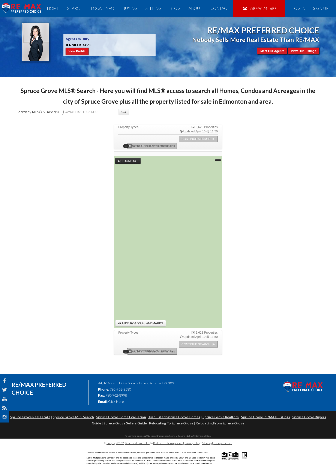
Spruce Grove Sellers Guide (125, 423)
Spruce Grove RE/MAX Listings (265, 417)
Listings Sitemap (222, 443)
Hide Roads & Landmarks (140, 323)
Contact (219, 8)
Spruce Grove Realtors (220, 417)
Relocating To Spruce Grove (171, 423)
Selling (153, 8)
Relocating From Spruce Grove (220, 423)
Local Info (102, 8)
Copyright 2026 (115, 443)
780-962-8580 (259, 8)
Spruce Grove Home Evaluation (121, 417)
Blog (175, 8)
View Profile (77, 51)
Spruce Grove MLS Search (73, 417)
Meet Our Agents (272, 51)
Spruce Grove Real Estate (30, 417)
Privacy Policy (192, 443)
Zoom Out (128, 161)
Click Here (116, 401)
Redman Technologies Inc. (168, 443)
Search (75, 8)
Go (123, 112)
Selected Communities (150, 146)
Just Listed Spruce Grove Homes (174, 417)
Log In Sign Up (310, 8)
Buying (129, 8)
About (195, 8)
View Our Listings (303, 51)
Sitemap (207, 443)
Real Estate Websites (137, 443)
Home (53, 8)
